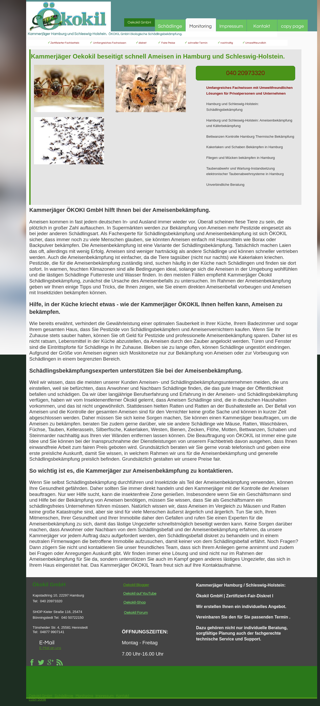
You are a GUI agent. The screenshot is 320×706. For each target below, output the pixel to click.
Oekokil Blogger (136, 585)
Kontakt (122, 696)
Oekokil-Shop (134, 602)
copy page (37, 699)
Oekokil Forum (136, 613)
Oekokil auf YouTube (139, 593)
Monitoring (84, 696)
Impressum (104, 696)
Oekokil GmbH (40, 696)
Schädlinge (64, 696)
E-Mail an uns (50, 648)
